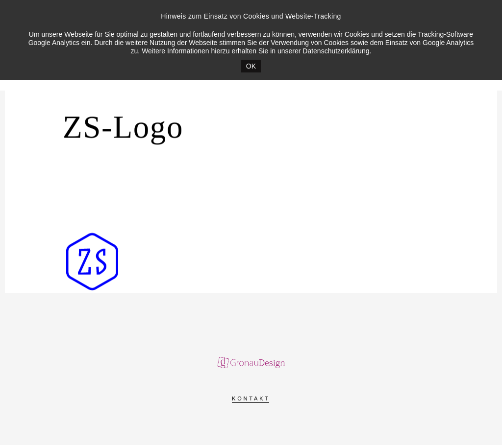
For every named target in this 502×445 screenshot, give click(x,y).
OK (251, 66)
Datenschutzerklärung (335, 51)
